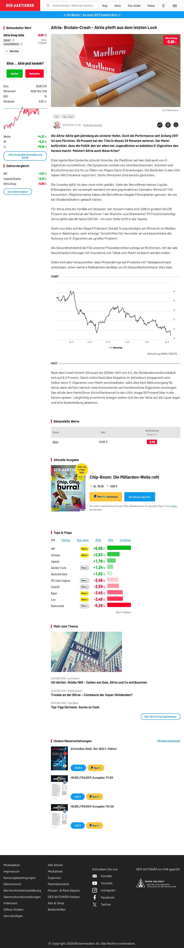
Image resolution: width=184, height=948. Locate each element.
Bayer (54, 593)
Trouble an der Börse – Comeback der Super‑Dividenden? (91, 695)
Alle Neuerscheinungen (169, 740)
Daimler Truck (58, 568)
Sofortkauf (106, 496)
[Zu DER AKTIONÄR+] (134, 5)
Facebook (103, 897)
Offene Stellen (13, 909)
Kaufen (14, 73)
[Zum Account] (117, 5)
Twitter (101, 904)
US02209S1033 (13, 43)
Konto (174, 505)
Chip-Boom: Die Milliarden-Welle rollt (124, 477)
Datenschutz (12, 884)
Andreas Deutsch (92, 124)
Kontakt (102, 876)
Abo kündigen (13, 916)
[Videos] (151, 5)
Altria (55, 442)
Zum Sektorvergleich (17, 191)
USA (57, 116)
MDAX (98, 540)
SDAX (110, 540)
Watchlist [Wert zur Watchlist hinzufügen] (14, 51)
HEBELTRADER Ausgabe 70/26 (92, 806)
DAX (53, 540)
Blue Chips (68, 116)
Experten (54, 878)
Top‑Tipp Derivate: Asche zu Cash (75, 707)
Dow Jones (83, 540)
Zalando (55, 561)
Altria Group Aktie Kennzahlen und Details (25, 156)
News (85, 548)
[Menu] (174, 5)
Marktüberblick (58, 884)
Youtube (102, 883)
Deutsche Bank (59, 574)
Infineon (55, 555)
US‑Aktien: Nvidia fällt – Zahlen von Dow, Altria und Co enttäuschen (99, 682)
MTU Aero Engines (60, 580)
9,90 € (78, 796)
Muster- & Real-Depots (64, 890)
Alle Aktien (55, 865)
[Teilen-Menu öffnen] (160, 125)
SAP (53, 549)
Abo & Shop (56, 903)
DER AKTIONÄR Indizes (64, 897)
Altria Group (162, 353)
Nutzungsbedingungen (20, 878)
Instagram (103, 890)
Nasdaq (66, 540)
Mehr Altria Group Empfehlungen (161, 716)
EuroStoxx (125, 540)
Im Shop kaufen (140, 497)
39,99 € (78, 767)
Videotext (11, 903)
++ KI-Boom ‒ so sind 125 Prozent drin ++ (92, 15)
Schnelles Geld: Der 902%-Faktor (94, 749)
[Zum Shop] (105, 5)
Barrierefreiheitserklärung (22, 890)
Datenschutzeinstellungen (22, 897)
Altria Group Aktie (14, 35)
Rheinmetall (57, 606)
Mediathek (55, 871)
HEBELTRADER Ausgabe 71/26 (92, 777)
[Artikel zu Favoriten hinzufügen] (176, 124)
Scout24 (55, 587)
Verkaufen (34, 73)
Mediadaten (12, 865)
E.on (53, 599)
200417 (9, 39)
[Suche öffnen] (48, 5)
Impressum (12, 871)
